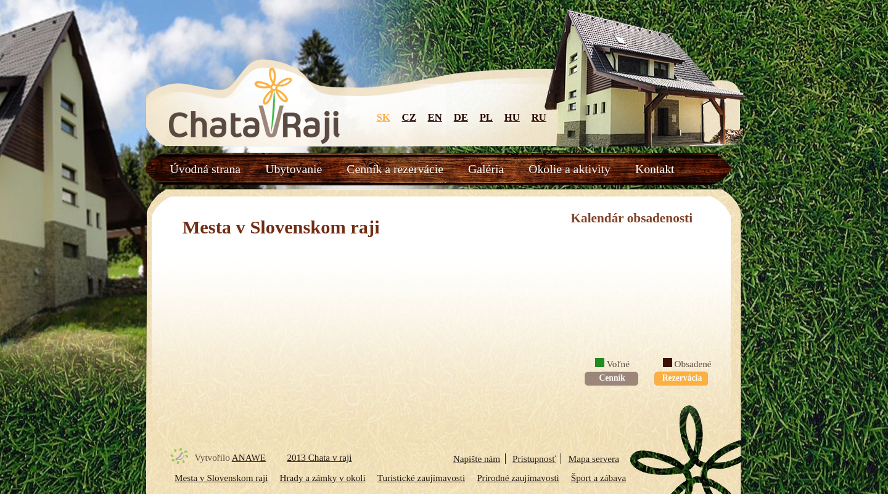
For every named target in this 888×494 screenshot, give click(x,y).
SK (383, 117)
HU (512, 117)
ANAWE (249, 457)
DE (461, 117)
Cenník (611, 378)
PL (486, 117)
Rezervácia (681, 378)
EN (435, 117)
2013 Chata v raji (319, 457)
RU (539, 117)
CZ (409, 117)
